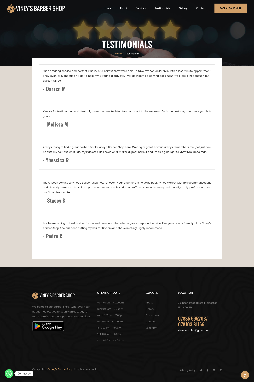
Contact (201, 8)
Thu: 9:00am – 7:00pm (110, 321)
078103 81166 (191, 324)
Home (107, 8)
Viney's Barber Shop (60, 369)
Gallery (183, 8)
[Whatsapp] (9, 373)
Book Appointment (230, 8)
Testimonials (162, 8)
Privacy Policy (187, 370)
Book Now (151, 327)
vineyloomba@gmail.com (194, 330)
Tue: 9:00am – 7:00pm (110, 309)
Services (141, 8)
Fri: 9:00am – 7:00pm (109, 327)
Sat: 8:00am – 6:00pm (110, 334)
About (123, 8)
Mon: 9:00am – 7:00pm (110, 302)
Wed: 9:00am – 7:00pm (110, 315)
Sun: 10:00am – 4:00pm (110, 340)
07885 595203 (192, 318)
